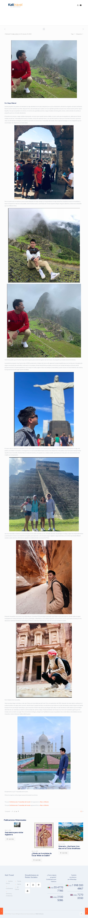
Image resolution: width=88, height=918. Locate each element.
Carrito (19, 884)
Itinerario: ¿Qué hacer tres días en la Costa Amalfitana (69, 847)
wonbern (16, 34)
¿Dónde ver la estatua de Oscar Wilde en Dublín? (42, 854)
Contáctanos (9, 888)
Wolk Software (40, 914)
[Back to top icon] (81, 914)
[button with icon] (27, 884)
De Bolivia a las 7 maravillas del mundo (20, 802)
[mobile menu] (71, 5)
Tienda (19, 881)
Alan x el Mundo (44, 802)
